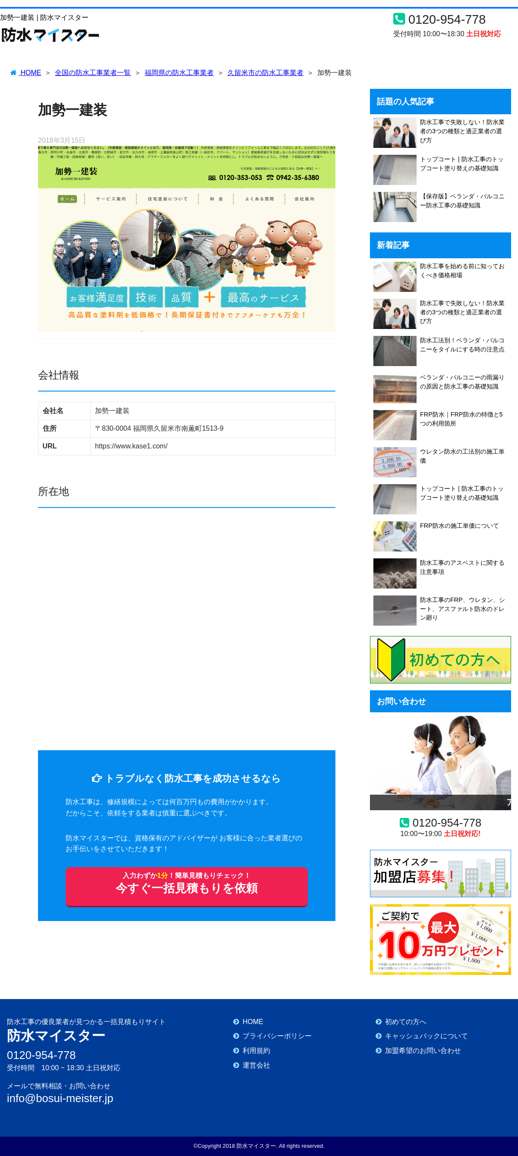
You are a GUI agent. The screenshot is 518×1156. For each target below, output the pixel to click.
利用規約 (256, 1050)
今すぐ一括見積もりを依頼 (187, 885)
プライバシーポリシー (277, 1036)
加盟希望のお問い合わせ (423, 1050)
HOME (253, 1021)
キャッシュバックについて (426, 1036)
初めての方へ (405, 1021)
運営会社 (256, 1065)
